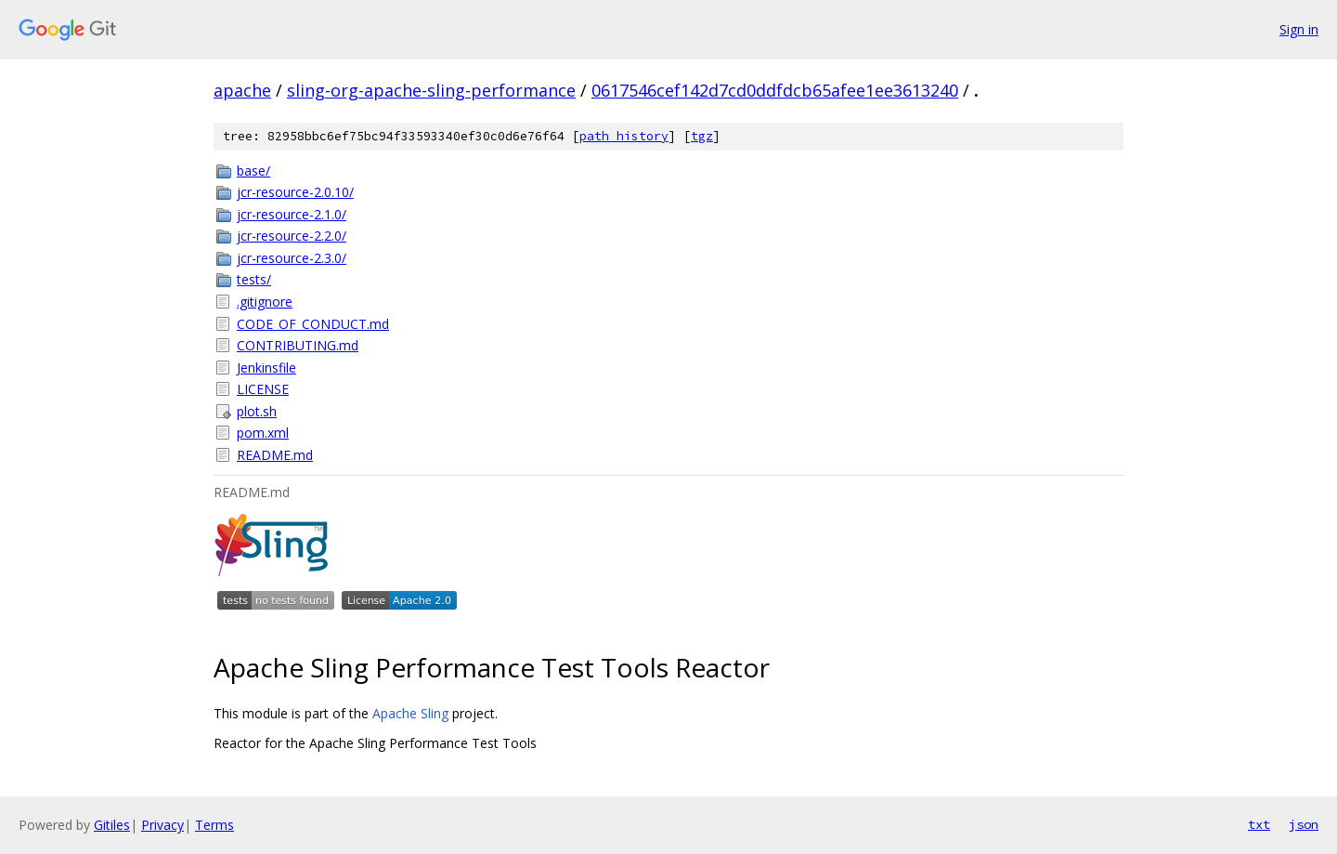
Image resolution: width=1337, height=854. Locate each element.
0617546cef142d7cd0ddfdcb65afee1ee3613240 (774, 90)
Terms (214, 825)
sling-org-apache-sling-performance (431, 90)
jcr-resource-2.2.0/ (291, 235)
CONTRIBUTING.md (297, 345)
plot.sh (257, 411)
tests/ (254, 279)
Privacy (162, 825)
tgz (702, 136)
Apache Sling (410, 713)
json (1303, 824)
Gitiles (112, 825)
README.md (275, 455)
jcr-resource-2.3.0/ (291, 258)
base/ (253, 170)
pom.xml (263, 432)
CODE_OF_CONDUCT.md (313, 324)
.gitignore (264, 301)
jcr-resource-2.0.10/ (295, 192)
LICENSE (263, 389)
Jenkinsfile (266, 367)
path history (623, 136)
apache (242, 90)
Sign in (1298, 29)
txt (1259, 824)
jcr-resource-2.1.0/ (291, 214)
